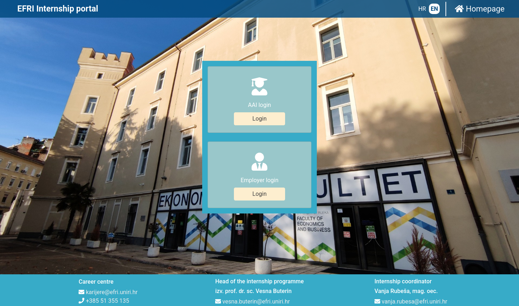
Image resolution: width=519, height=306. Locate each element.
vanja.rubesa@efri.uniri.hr (414, 254)
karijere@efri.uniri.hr (111, 245)
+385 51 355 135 (107, 254)
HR (422, 8)
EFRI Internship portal (57, 9)
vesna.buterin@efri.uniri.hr (256, 254)
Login (259, 95)
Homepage (480, 8)
